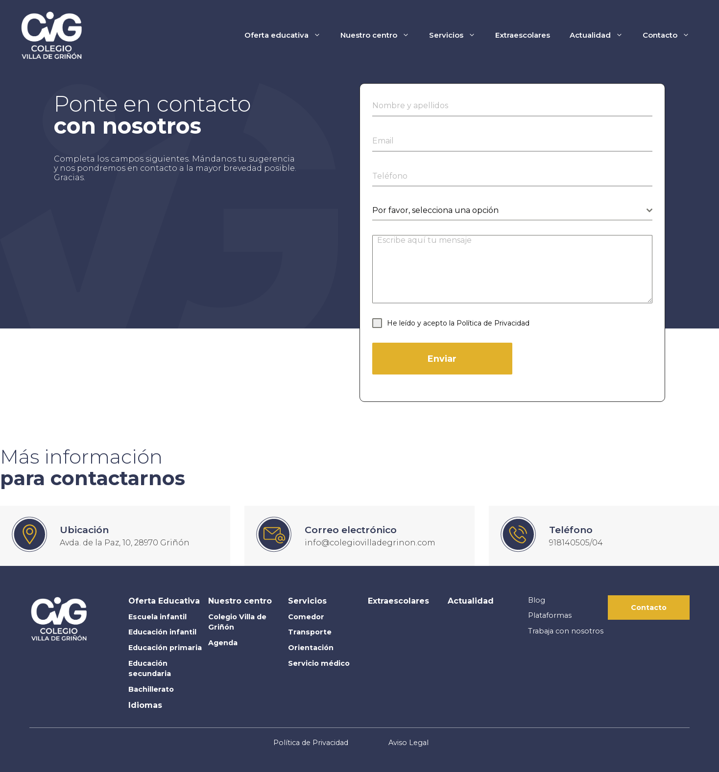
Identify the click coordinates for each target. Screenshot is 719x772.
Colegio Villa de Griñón (237, 622)
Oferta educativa (287, 35)
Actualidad (601, 35)
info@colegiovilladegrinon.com (370, 542)
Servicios (457, 35)
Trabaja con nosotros (565, 631)
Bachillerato (151, 689)
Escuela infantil (157, 616)
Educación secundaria (149, 668)
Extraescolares (522, 35)
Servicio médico (319, 663)
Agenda (223, 642)
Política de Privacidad (492, 323)
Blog (536, 600)
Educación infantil (162, 632)
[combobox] (512, 210)
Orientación (311, 647)
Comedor (306, 616)
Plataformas (550, 615)
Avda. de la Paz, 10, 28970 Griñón (125, 542)
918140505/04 (576, 542)
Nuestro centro (379, 35)
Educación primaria (165, 647)
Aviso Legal (408, 742)
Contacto (671, 35)
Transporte (310, 632)
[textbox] (509, 210)
